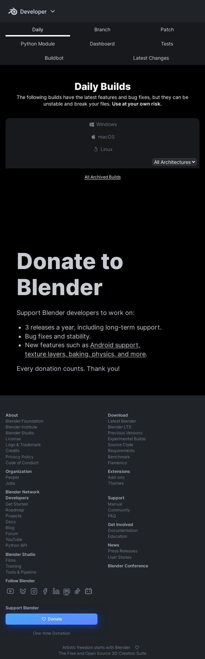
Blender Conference (128, 565)
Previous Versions (125, 432)
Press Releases (122, 550)
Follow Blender (20, 580)
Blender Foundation (24, 421)
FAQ (112, 515)
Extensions (119, 471)
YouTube (14, 539)
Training (13, 566)
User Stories (119, 557)
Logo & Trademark (23, 444)
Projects (14, 515)
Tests (167, 44)
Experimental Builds (127, 438)
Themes (115, 483)
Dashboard (102, 44)
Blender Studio (20, 432)
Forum (12, 533)
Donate (51, 619)
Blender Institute (21, 426)
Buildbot (54, 58)
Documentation (123, 530)
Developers (17, 497)
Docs (11, 521)
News (113, 545)
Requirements (121, 450)
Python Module (38, 44)
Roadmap (15, 509)
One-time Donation (51, 633)
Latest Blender (122, 421)
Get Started (17, 504)
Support (116, 497)
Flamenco (117, 462)
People (12, 477)
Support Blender (22, 607)
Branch (102, 29)
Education (117, 536)
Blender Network (23, 491)
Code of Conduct (22, 462)
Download (118, 415)
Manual (115, 504)
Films (11, 560)
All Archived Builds (103, 177)
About (12, 415)
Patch (167, 29)
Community (119, 509)
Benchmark (119, 456)
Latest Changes (151, 58)
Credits (12, 450)
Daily (37, 29)
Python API (16, 545)
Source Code (120, 444)
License (13, 438)
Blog (10, 527)
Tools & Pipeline (21, 572)
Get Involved (120, 524)
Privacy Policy (20, 456)
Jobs (10, 483)
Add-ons (116, 477)
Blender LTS (119, 426)
